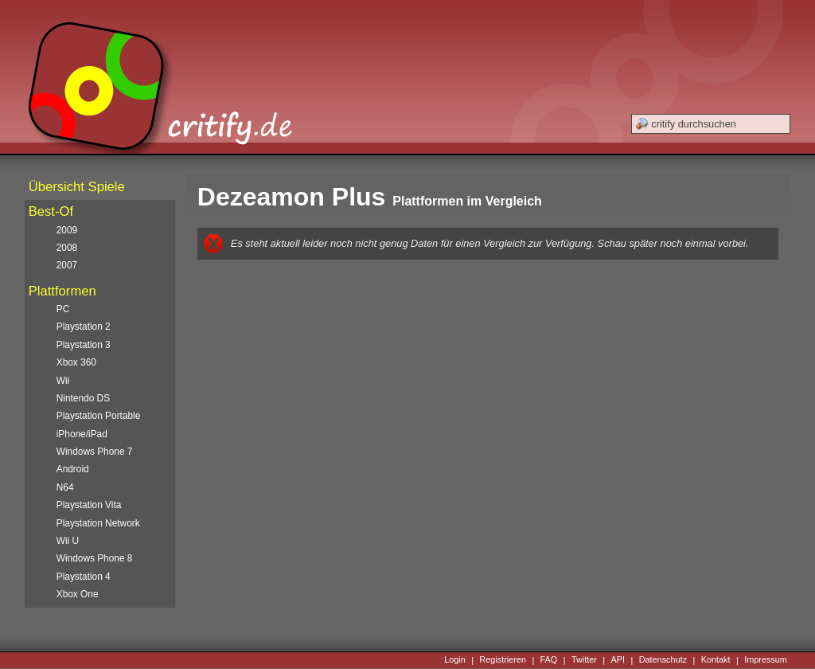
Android (73, 469)
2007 (67, 265)
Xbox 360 (76, 362)
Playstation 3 (84, 344)
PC (63, 309)
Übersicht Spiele (77, 186)
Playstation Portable (99, 415)
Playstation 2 (84, 326)
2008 (67, 247)
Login (455, 660)
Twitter (584, 660)
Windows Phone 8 (95, 558)
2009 (67, 230)
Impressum (765, 660)
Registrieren (502, 660)
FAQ (549, 660)
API (618, 660)
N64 (65, 487)
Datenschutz (663, 660)
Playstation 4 (84, 576)
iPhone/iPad (82, 434)
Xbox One (78, 594)
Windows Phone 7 (95, 451)
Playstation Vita (89, 505)
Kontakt (716, 660)
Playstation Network (98, 523)
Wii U (68, 540)
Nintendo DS (83, 398)
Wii (63, 380)
